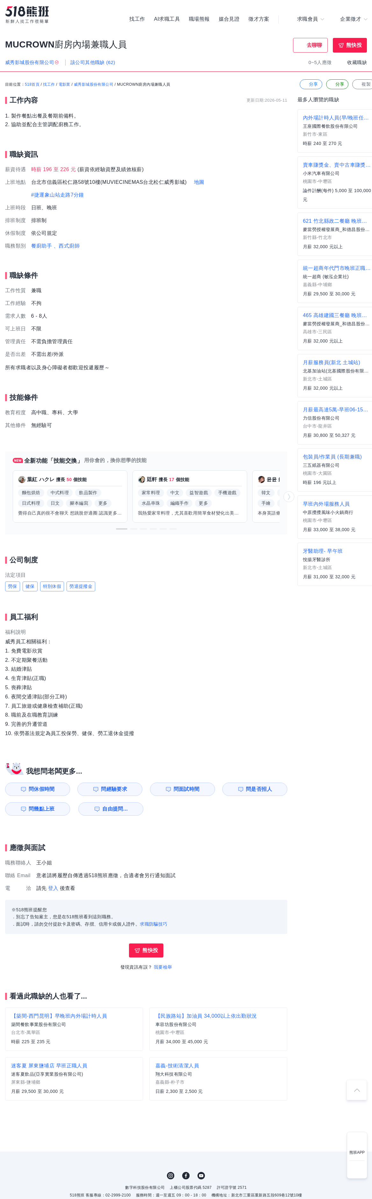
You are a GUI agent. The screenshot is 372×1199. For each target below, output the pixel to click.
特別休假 (52, 586)
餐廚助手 (41, 246)
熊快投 (354, 45)
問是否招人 (259, 789)
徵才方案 (258, 19)
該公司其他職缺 (92, 62)
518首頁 (32, 84)
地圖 (199, 182)
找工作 (137, 19)
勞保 (12, 586)
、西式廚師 (67, 246)
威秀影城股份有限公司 (93, 84)
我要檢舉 (163, 967)
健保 (30, 586)
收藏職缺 (357, 62)
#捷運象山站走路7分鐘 (57, 195)
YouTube (201, 1176)
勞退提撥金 (80, 586)
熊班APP (357, 1152)
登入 (53, 888)
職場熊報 (199, 19)
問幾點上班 (42, 809)
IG (171, 1176)
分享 (310, 84)
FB (186, 1176)
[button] (121, 529)
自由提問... (115, 809)
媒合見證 (229, 19)
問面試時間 (187, 789)
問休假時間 (42, 789)
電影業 (64, 84)
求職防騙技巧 (153, 924)
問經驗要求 (114, 789)
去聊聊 (314, 45)
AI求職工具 (167, 19)
